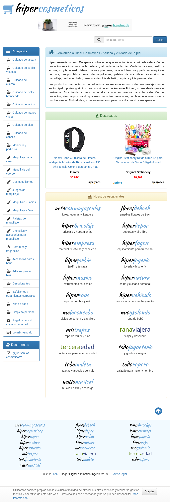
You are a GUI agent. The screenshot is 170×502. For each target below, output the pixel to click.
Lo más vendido (22, 332)
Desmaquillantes (23, 181)
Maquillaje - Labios (24, 202)
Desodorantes (21, 283)
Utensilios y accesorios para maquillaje (16, 234)
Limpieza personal (24, 312)
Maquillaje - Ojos (23, 210)
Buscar (160, 39)
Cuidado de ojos (23, 124)
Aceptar (149, 491)
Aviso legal (120, 474)
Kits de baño (20, 303)
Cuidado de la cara (24, 59)
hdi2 (55, 474)
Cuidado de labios (24, 104)
